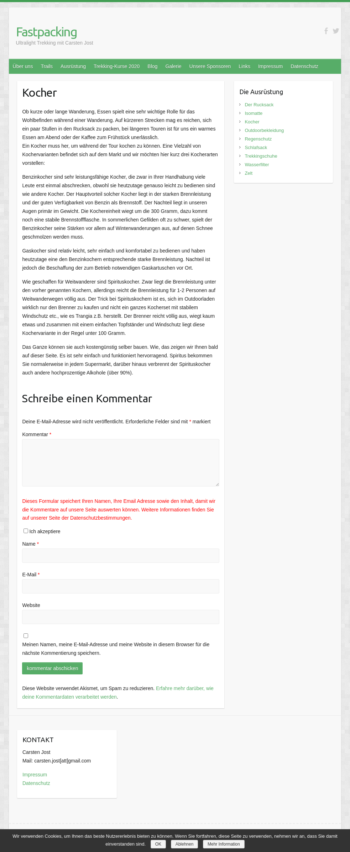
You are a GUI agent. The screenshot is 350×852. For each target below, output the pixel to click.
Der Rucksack (259, 104)
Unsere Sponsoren (210, 66)
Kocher (252, 121)
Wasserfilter (257, 164)
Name (30, 544)
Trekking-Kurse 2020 (117, 66)
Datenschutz (304, 66)
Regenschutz (258, 139)
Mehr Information (224, 844)
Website (31, 605)
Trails (47, 66)
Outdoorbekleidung (264, 130)
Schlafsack (256, 147)
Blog (152, 66)
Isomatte (253, 113)
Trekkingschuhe (261, 156)
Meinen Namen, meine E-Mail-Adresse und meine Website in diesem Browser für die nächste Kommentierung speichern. (115, 649)
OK (158, 844)
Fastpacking (46, 31)
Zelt (248, 173)
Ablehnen (185, 844)
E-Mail (31, 574)
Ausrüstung (73, 66)
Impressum (270, 66)
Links (244, 66)
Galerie (173, 66)
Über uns (23, 66)
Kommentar (36, 434)
